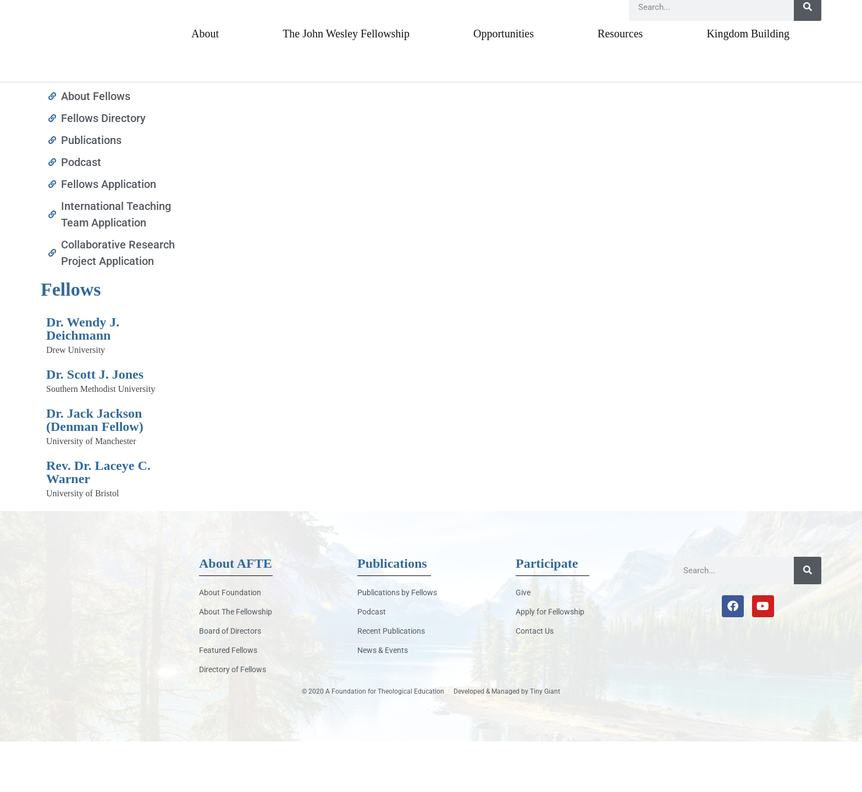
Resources (620, 84)
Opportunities (503, 84)
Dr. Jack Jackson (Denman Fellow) (94, 471)
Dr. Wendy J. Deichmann (82, 380)
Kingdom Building (747, 84)
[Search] (807, 57)
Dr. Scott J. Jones (94, 425)
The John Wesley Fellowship (346, 84)
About (205, 84)
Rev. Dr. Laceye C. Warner (98, 523)
